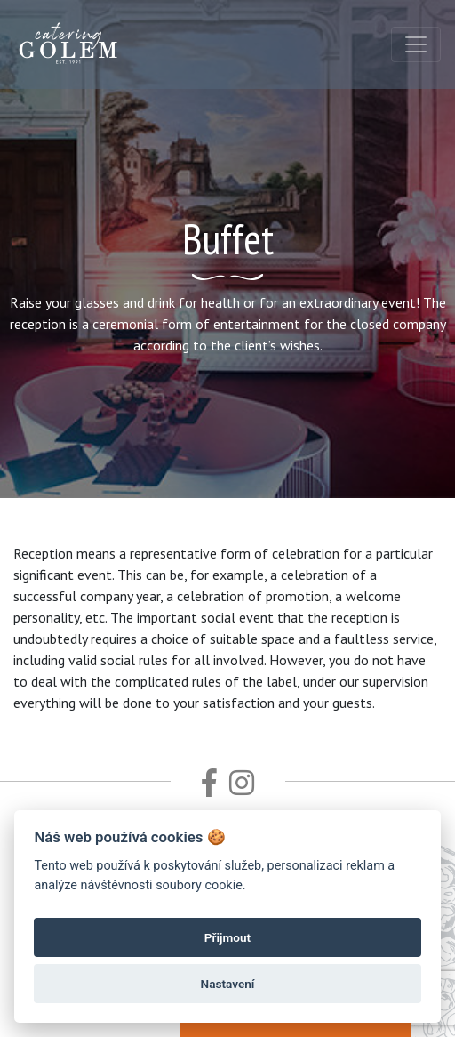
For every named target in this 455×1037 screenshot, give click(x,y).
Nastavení (228, 984)
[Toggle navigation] (416, 44)
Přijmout (227, 937)
